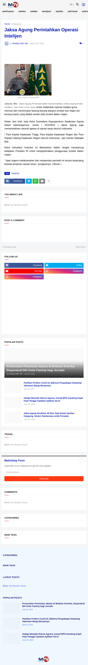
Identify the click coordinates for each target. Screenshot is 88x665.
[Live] (84, 5)
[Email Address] (44, 472)
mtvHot (22, 11)
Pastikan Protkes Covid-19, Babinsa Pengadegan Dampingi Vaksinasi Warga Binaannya (53, 384)
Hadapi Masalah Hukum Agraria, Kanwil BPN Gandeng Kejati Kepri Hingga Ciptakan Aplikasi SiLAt (53, 399)
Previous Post (9, 247)
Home (7, 24)
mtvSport (46, 11)
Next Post (80, 247)
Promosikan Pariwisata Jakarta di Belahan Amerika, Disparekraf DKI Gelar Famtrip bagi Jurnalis (53, 605)
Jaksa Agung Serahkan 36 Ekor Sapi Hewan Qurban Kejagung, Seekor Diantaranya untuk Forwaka (49, 414)
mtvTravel (72, 11)
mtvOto (59, 11)
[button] (4, 4)
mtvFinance (8, 11)
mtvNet (33, 11)
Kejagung (16, 24)
